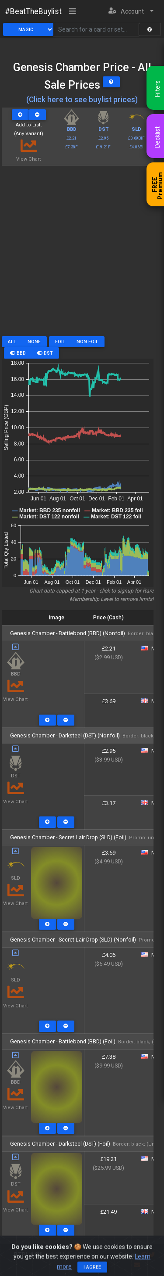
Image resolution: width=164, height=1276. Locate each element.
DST (45, 353)
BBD (18, 353)
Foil (60, 342)
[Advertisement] (82, 254)
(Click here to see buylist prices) (82, 99)
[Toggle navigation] (72, 12)
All (12, 342)
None (34, 342)
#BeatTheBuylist (33, 11)
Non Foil (87, 342)
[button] (131, 12)
